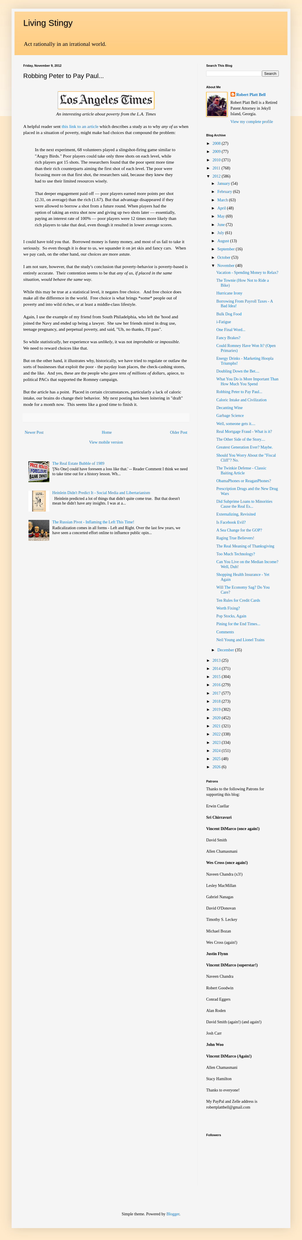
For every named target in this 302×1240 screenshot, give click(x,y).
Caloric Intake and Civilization (241, 400)
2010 (217, 160)
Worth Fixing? (228, 608)
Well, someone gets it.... (235, 424)
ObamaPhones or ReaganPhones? (243, 481)
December (226, 650)
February (225, 191)
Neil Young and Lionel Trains (240, 640)
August (223, 241)
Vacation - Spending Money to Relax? (247, 272)
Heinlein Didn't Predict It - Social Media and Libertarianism (101, 493)
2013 (217, 660)
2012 (217, 176)
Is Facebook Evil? (231, 522)
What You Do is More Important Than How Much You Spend (247, 381)
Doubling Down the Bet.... (237, 371)
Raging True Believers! (235, 538)
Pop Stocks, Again (231, 616)
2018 (217, 701)
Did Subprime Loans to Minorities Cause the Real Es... (244, 504)
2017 (217, 693)
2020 (217, 718)
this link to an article (79, 126)
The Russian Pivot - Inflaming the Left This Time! (93, 522)
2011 (217, 168)
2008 (217, 143)
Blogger (172, 1214)
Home (107, 432)
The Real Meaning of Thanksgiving (245, 546)
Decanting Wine (229, 408)
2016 (217, 685)
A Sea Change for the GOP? (239, 530)
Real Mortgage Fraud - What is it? (244, 431)
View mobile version (106, 442)
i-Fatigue (223, 322)
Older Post (179, 432)
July (221, 233)
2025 (217, 759)
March (223, 200)
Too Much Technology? (235, 554)
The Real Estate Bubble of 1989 (78, 463)
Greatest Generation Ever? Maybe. (244, 447)
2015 (217, 677)
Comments (225, 632)
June (221, 225)
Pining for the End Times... (238, 624)
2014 (217, 668)
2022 (217, 734)
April (222, 208)
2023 (217, 742)
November (226, 265)
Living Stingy (48, 23)
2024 (217, 751)
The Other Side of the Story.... (240, 439)
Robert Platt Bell (251, 95)
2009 (217, 151)
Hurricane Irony (229, 293)
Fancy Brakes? (228, 338)
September (226, 249)
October (224, 257)
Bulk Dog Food (229, 314)
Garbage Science (230, 415)
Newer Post (34, 432)
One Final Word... (230, 330)
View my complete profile (252, 122)
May (221, 216)
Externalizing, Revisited (236, 514)
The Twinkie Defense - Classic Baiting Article (241, 470)
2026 (217, 767)
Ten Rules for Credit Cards (238, 600)
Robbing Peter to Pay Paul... (239, 392)
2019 (217, 709)
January (224, 183)
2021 (217, 726)
